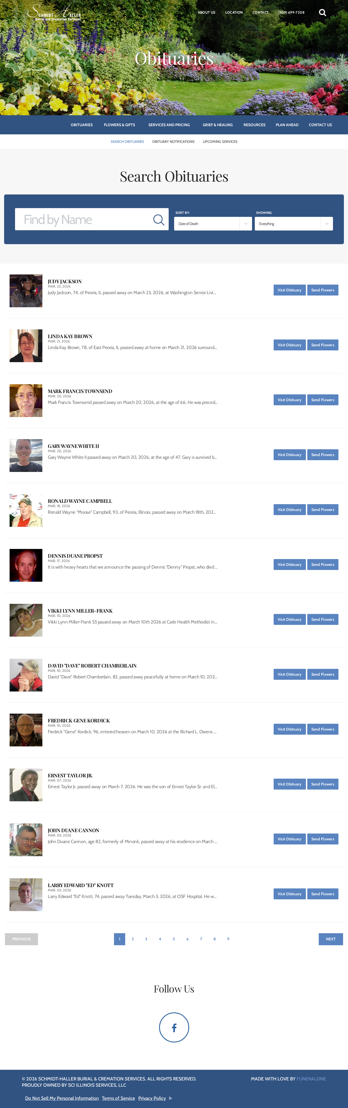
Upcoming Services (220, 141)
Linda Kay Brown (70, 336)
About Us (207, 12)
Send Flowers (324, 288)
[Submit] (159, 219)
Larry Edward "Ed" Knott (81, 885)
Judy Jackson (65, 281)
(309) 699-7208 (291, 12)
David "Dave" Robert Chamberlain (92, 666)
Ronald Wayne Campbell (80, 501)
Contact (261, 12)
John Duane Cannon (73, 830)
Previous (21, 938)
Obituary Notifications (173, 141)
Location (234, 12)
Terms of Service (118, 1098)
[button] (322, 12)
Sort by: (183, 213)
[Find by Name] (82, 219)
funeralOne (311, 1079)
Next (331, 938)
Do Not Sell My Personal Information (62, 1098)
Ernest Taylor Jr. (70, 775)
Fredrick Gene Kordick (79, 720)
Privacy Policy (152, 1098)
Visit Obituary (292, 288)
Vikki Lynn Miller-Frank (80, 611)
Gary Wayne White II (73, 446)
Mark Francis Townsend (80, 391)
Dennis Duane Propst (75, 556)
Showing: (264, 213)
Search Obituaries (127, 141)
